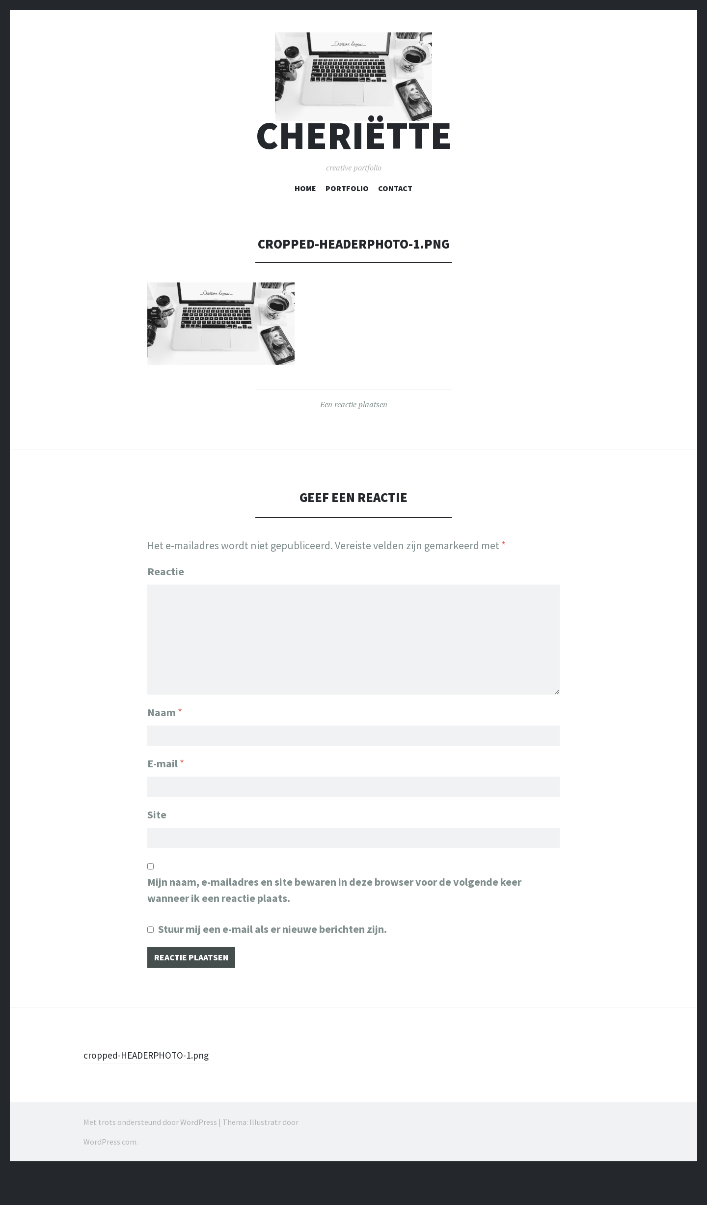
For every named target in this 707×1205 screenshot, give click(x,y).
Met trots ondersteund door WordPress (150, 1160)
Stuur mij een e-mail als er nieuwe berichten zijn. (272, 965)
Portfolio (347, 221)
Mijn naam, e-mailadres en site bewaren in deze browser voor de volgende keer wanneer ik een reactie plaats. (334, 926)
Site (156, 848)
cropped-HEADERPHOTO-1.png (153, 1093)
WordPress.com (109, 1180)
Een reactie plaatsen (353, 438)
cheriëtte (354, 168)
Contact (395, 221)
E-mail (165, 795)
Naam (164, 741)
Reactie (165, 605)
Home (305, 221)
